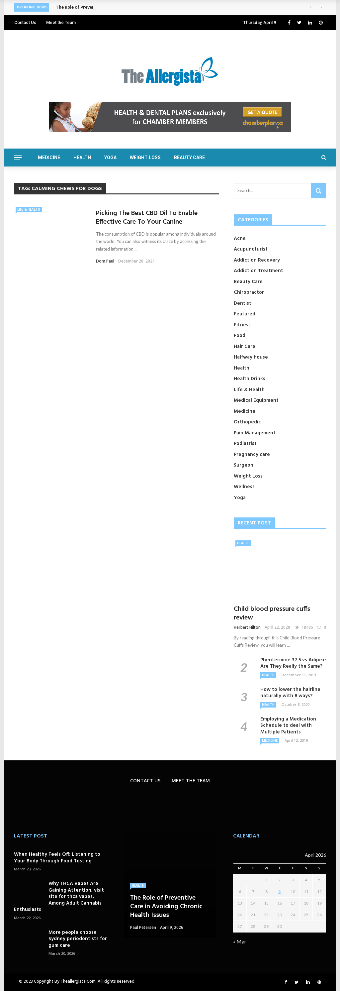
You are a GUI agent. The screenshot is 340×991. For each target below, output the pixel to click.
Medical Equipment (256, 400)
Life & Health (28, 209)
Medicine (49, 157)
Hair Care (244, 347)
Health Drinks (249, 379)
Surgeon (243, 465)
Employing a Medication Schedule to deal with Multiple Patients (288, 725)
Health (82, 157)
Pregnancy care (252, 455)
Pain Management (255, 433)
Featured (244, 314)
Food (239, 336)
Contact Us (25, 22)
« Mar (239, 941)
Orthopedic (247, 422)
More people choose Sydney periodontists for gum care (77, 939)
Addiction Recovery (257, 260)
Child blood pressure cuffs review (272, 613)
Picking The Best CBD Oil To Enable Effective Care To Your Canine (147, 217)
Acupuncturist (251, 249)
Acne (240, 239)
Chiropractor (249, 292)
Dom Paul (105, 261)
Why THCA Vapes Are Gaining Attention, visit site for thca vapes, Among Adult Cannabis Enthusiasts (59, 897)
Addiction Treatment (258, 271)
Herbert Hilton (247, 627)
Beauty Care (189, 157)
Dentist (242, 303)
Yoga (110, 157)
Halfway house (251, 357)
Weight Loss (145, 157)
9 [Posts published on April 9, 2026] (279, 891)
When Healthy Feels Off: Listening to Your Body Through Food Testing (57, 857)
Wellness (244, 487)
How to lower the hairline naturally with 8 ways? (290, 693)
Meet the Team (61, 22)
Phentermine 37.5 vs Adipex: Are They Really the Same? (293, 663)
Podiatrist (245, 444)
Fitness (242, 325)
